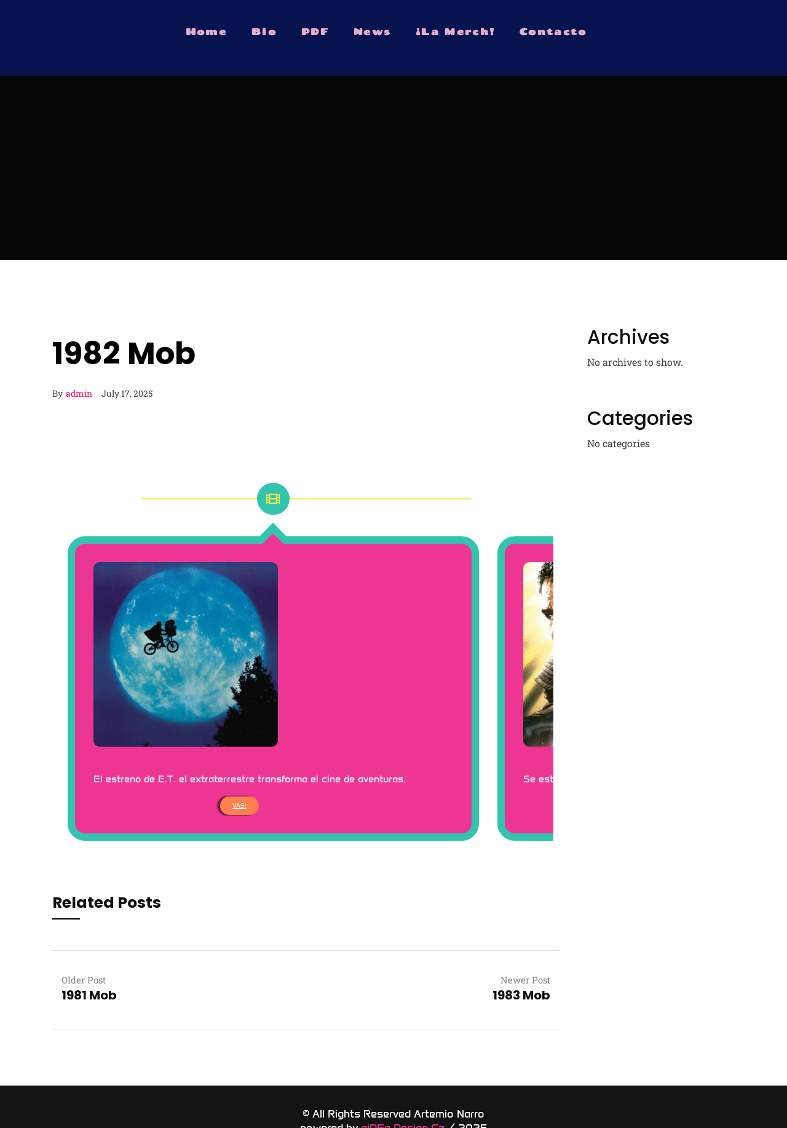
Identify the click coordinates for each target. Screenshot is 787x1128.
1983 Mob (521, 966)
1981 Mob (89, 966)
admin (79, 393)
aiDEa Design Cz (403, 1099)
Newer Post (525, 951)
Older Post (83, 951)
